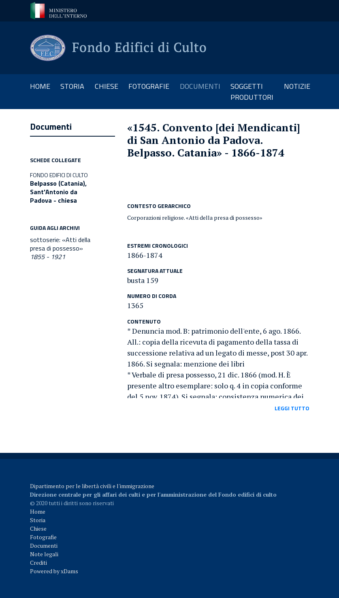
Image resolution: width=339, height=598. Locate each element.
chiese (106, 86)
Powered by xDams (54, 571)
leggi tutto (292, 408)
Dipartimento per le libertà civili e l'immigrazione (92, 486)
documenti (200, 86)
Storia (37, 520)
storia (72, 86)
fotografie (148, 86)
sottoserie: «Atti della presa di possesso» (60, 248)
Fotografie (43, 537)
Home (42, 86)
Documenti (44, 545)
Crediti (38, 562)
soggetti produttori (251, 92)
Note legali (44, 554)
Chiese (38, 528)
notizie (297, 86)
